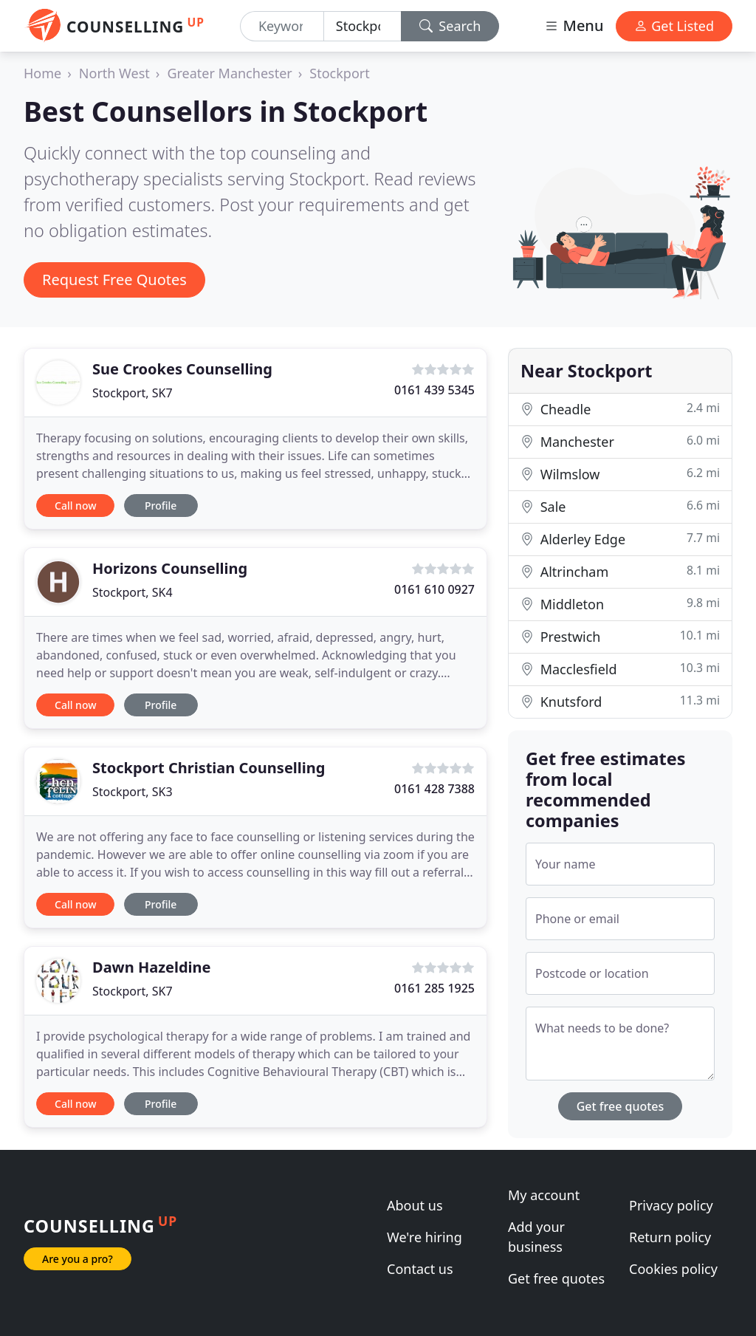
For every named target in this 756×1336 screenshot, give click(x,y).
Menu (573, 25)
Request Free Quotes (114, 280)
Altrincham (620, 571)
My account (544, 1195)
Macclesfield (620, 669)
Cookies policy (673, 1269)
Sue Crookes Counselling (182, 369)
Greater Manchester (229, 73)
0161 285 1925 (434, 988)
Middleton (620, 604)
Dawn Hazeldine (151, 967)
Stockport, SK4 (132, 592)
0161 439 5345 (434, 390)
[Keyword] (282, 26)
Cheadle (620, 409)
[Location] (362, 26)
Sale (620, 506)
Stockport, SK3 (132, 792)
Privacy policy (671, 1205)
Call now (75, 506)
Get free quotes (620, 1106)
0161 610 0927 (434, 589)
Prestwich (620, 636)
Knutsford (620, 701)
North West (114, 73)
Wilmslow (620, 474)
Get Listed (674, 26)
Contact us (420, 1269)
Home (42, 73)
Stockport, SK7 (132, 393)
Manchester (620, 441)
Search (450, 26)
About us (415, 1205)
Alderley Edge (620, 539)
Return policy (670, 1237)
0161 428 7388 (434, 789)
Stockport (339, 73)
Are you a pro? (77, 1259)
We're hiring (424, 1237)
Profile (160, 506)
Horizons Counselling (169, 568)
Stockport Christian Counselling (208, 768)
